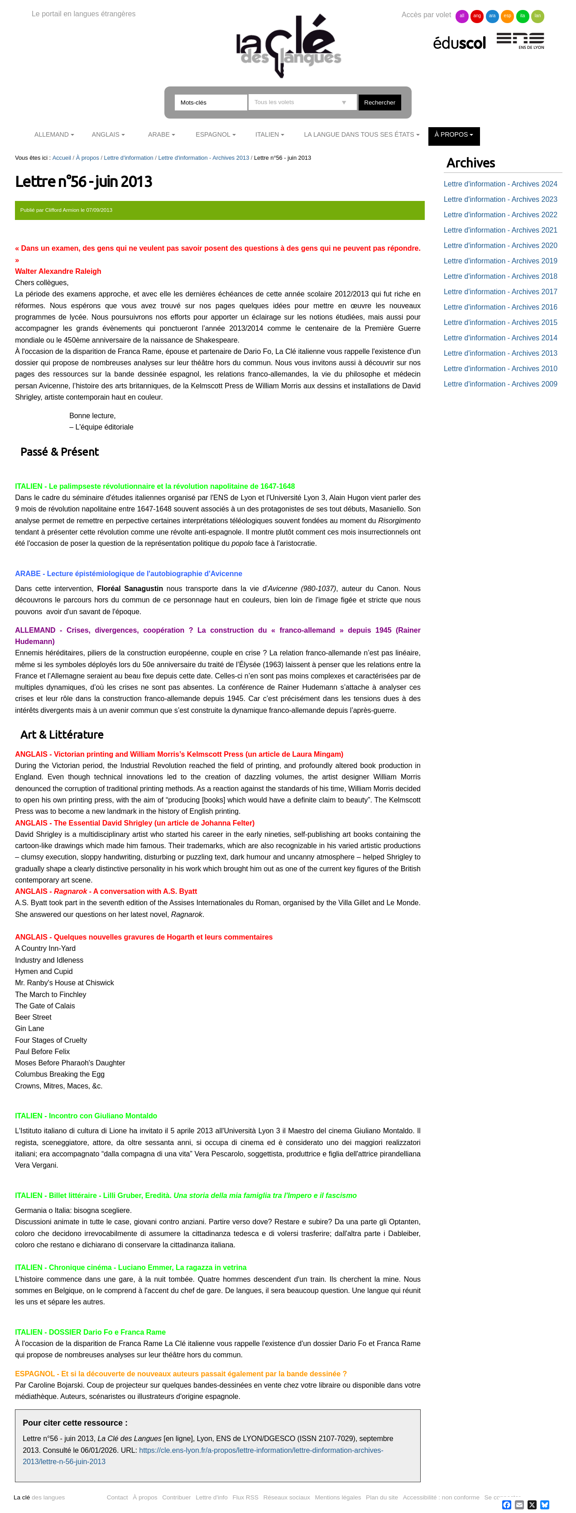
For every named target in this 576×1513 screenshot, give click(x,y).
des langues (39, 1497)
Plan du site (382, 1497)
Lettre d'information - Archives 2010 (500, 368)
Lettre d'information (129, 157)
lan (538, 15)
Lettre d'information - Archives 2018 (500, 276)
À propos (451, 134)
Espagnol (213, 134)
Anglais (106, 134)
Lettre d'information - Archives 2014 (500, 338)
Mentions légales (338, 1497)
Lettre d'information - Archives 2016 (500, 307)
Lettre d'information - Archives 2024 (500, 184)
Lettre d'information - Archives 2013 (203, 157)
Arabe (159, 134)
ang (477, 15)
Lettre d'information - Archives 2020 (500, 245)
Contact (117, 1497)
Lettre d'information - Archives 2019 (500, 261)
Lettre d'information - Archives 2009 (500, 384)
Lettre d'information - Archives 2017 (500, 292)
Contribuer (176, 1497)
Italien (267, 134)
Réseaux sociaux (286, 1497)
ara (492, 15)
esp (507, 15)
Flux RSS (245, 1497)
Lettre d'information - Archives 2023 (500, 199)
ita (522, 15)
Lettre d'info (212, 1497)
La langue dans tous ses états (359, 134)
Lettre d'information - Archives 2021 (500, 230)
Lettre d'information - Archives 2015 (500, 322)
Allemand (51, 134)
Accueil (62, 157)
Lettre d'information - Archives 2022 (500, 215)
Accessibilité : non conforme (441, 1497)
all (462, 15)
